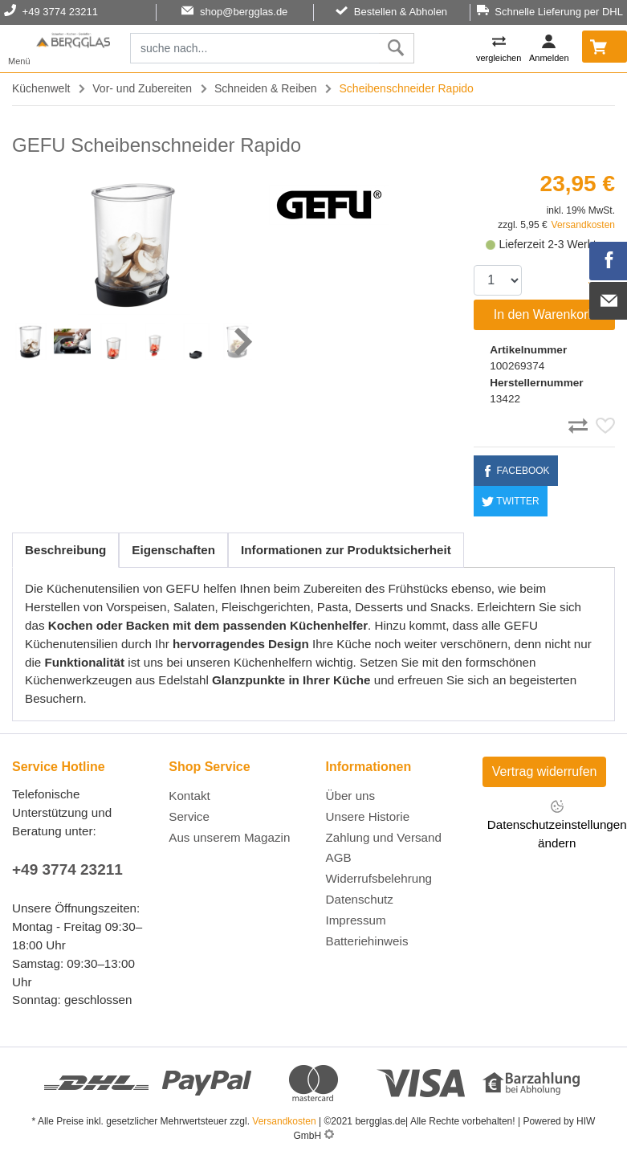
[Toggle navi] (19, 48)
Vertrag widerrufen (544, 771)
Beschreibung (65, 550)
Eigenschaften (173, 550)
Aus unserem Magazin (229, 837)
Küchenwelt (41, 88)
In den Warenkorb (545, 314)
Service (189, 816)
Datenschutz (359, 899)
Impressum (356, 920)
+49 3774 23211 (67, 869)
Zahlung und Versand (384, 837)
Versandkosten (583, 225)
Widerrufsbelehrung (379, 878)
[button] (242, 341)
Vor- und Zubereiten (142, 88)
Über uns (351, 795)
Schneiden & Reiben (265, 88)
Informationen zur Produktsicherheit (346, 550)
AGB (339, 857)
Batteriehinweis (367, 941)
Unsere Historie (368, 816)
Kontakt (189, 795)
